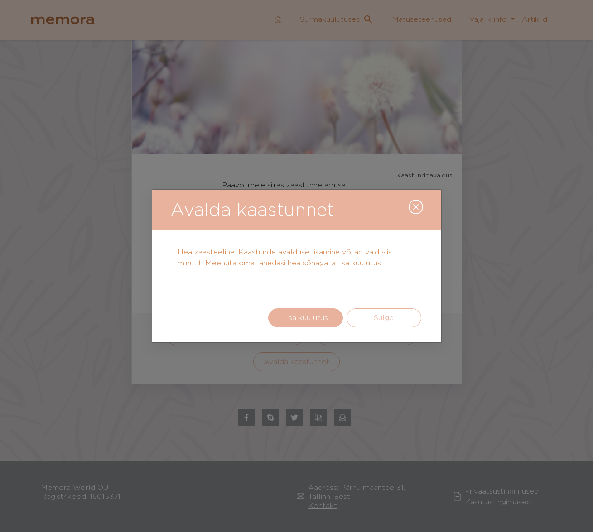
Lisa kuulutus (305, 317)
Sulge (384, 317)
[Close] (416, 207)
